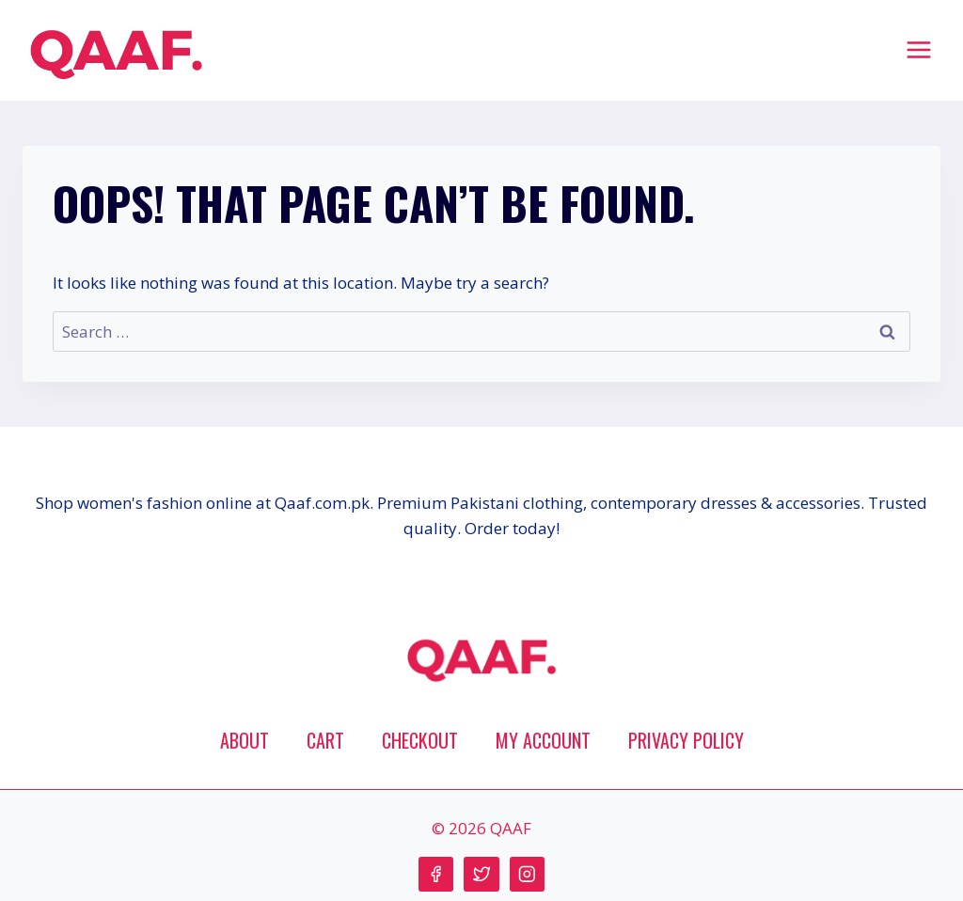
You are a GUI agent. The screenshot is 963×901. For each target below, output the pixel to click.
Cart (325, 740)
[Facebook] (435, 874)
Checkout (420, 740)
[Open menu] (918, 49)
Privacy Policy (686, 740)
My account (543, 740)
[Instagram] (527, 874)
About (244, 740)
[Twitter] (481, 874)
